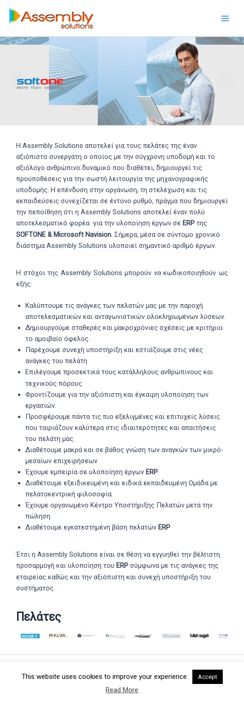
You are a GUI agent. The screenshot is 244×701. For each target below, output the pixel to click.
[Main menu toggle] (225, 18)
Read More (122, 690)
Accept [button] (207, 676)
